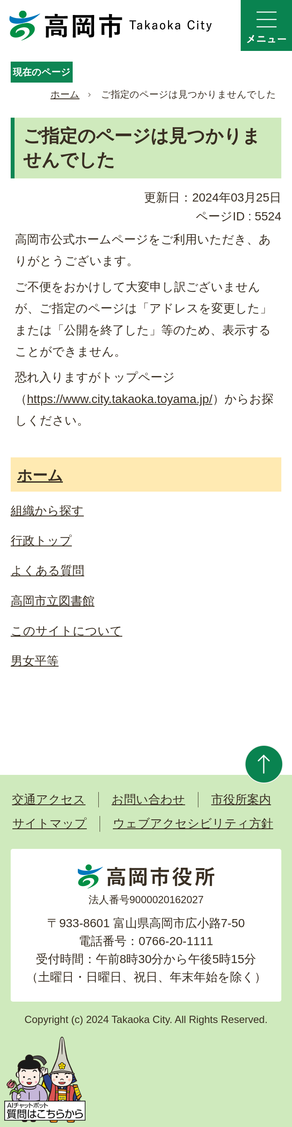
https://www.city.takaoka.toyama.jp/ (119, 399)
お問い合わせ (148, 799)
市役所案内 (241, 799)
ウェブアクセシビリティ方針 (193, 823)
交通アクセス (49, 799)
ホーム (65, 94)
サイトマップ (49, 823)
